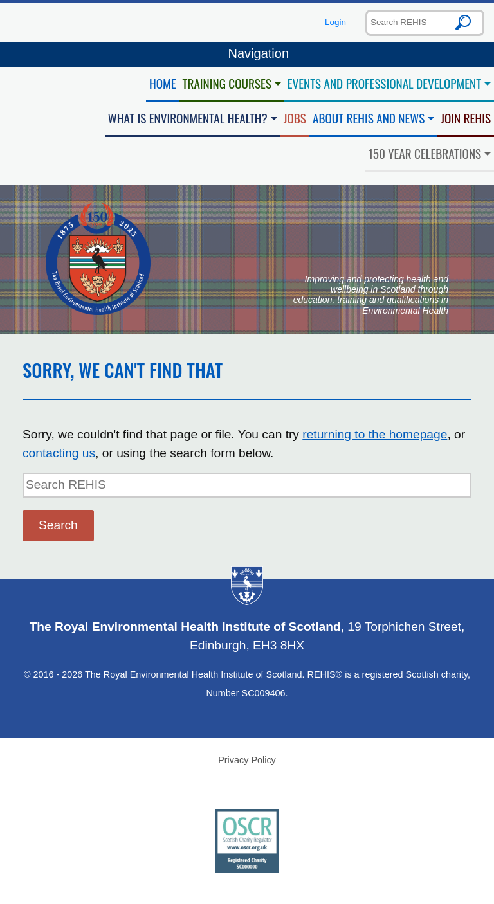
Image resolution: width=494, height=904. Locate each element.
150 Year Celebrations (425, 153)
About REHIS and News (369, 118)
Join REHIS (466, 118)
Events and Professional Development (384, 83)
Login (335, 22)
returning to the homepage (374, 434)
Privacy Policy (247, 760)
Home (162, 83)
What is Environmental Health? (188, 118)
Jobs (295, 118)
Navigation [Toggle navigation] (247, 54)
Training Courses (227, 83)
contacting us (59, 453)
